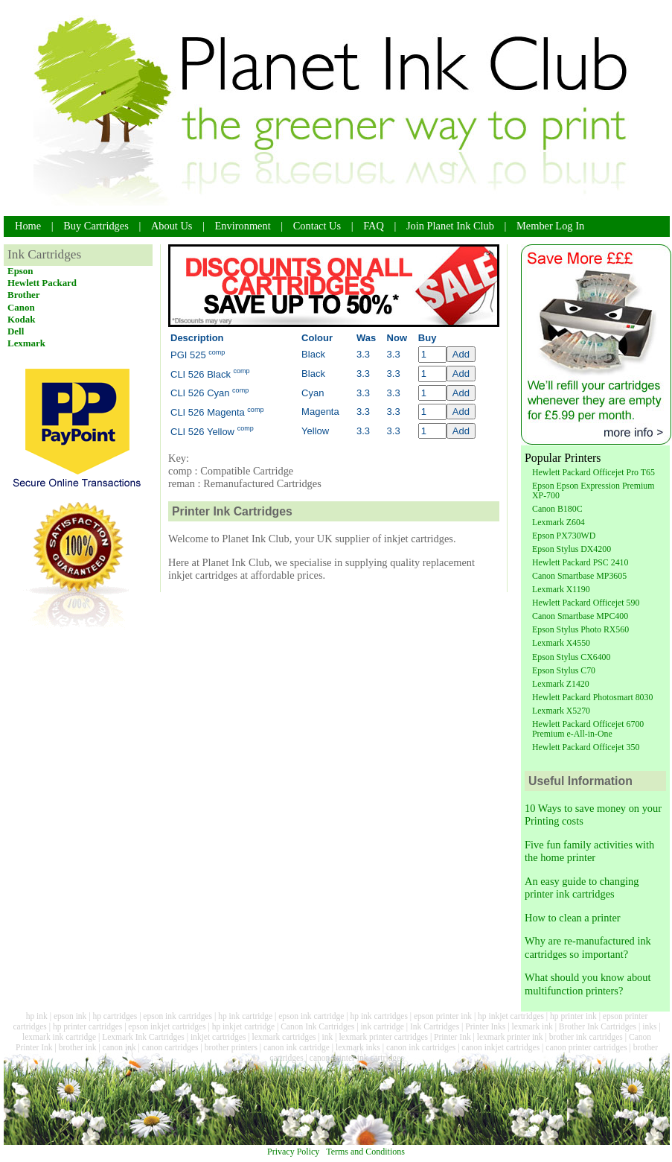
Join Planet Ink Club (450, 226)
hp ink (37, 1016)
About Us (172, 226)
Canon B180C (557, 509)
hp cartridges (114, 1016)
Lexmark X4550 (561, 643)
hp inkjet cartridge (243, 1026)
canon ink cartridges (420, 1047)
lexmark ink (531, 1026)
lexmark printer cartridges (383, 1036)
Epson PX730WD (563, 535)
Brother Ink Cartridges (597, 1026)
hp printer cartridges (87, 1026)
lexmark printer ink (510, 1036)
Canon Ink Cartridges (317, 1026)
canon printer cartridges (586, 1047)
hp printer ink (573, 1016)
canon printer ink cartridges (357, 1057)
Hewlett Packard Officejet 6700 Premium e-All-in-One (588, 729)
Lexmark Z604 (558, 522)
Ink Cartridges (434, 1026)
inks (649, 1026)
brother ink (78, 1047)
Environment (243, 226)
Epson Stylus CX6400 (571, 657)
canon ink (119, 1047)
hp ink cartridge (245, 1016)
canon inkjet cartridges (500, 1047)
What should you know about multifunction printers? (587, 983)
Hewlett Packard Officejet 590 (585, 602)
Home (28, 226)
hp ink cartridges (378, 1016)
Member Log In (550, 226)
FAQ (373, 226)
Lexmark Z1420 (560, 684)
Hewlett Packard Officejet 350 (585, 747)
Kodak (21, 319)
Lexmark (26, 343)
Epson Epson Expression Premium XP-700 (593, 490)
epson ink (70, 1016)
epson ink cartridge (311, 1016)
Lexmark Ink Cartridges (143, 1036)
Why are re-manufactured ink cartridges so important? (588, 947)
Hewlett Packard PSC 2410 (580, 562)
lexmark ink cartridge (59, 1036)
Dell (15, 331)
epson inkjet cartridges (166, 1026)
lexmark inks (358, 1047)
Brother (23, 294)
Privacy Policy (293, 1151)
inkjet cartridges (218, 1036)
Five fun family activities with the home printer (589, 851)
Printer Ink (452, 1036)
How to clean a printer (573, 918)
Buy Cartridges (96, 226)
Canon (21, 307)
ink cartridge (382, 1026)
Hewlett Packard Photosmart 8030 (592, 697)
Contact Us (317, 226)
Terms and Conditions (365, 1151)
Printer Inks (485, 1026)
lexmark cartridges (284, 1036)
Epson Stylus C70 (563, 670)
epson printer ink (443, 1016)
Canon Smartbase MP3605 (579, 576)
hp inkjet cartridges (511, 1016)
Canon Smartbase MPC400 (580, 616)
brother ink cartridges (586, 1036)
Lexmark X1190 (561, 589)
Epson (20, 270)
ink (327, 1036)
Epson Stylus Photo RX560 (580, 629)
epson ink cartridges (177, 1016)
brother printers (231, 1047)
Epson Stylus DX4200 (571, 549)
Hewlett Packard (42, 282)
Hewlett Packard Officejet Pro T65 (593, 472)
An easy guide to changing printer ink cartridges (582, 887)
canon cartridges (170, 1047)
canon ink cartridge (296, 1047)
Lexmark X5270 (561, 710)
